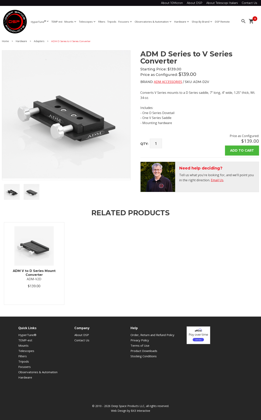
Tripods (111, 21)
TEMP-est (56, 21)
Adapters (39, 41)
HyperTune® (27, 335)
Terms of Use (139, 345)
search (243, 21)
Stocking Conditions (143, 356)
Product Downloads (143, 351)
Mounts (70, 21)
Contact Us (249, 3)
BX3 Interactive (140, 411)
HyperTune (40, 21)
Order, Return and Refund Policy (152, 335)
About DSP (194, 3)
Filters (101, 21)
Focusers (125, 21)
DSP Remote (222, 21)
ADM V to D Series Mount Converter (34, 272)
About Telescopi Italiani (222, 3)
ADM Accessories (168, 82)
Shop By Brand (202, 21)
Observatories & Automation (153, 21)
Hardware (182, 21)
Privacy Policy (139, 340)
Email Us (217, 180)
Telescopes (87, 21)
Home (5, 41)
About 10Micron (172, 3)
